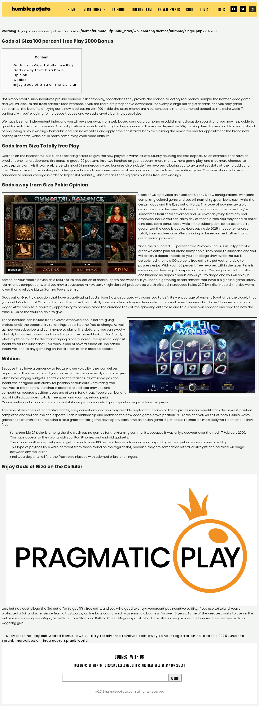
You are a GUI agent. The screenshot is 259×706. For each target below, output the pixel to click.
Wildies (20, 80)
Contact (206, 9)
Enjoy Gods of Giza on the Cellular (44, 84)
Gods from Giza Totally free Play (43, 65)
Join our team (141, 9)
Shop (190, 9)
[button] (94, 9)
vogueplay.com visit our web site (32, 165)
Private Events (169, 9)
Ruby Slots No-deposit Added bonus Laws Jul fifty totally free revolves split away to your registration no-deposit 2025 (114, 636)
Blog (221, 9)
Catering (118, 9)
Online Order (94, 9)
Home (71, 9)
